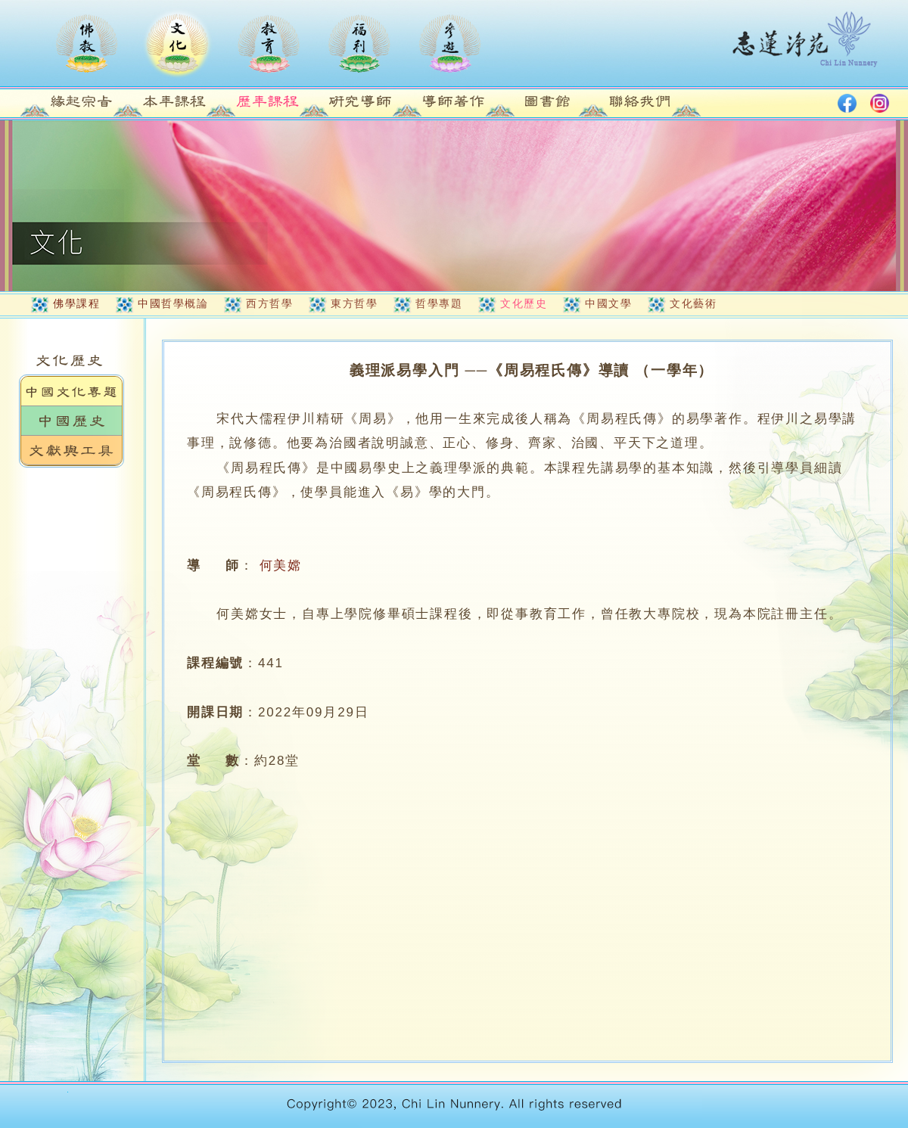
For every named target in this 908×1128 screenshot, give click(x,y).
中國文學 (608, 303)
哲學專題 (438, 303)
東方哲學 (354, 303)
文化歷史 (523, 303)
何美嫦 (281, 565)
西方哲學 (269, 303)
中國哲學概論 (173, 303)
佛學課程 (76, 303)
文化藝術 (693, 303)
